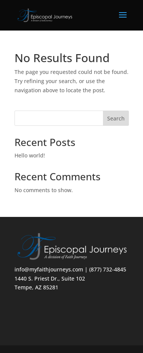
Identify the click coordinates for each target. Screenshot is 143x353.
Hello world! (29, 155)
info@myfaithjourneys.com (48, 269)
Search (116, 118)
